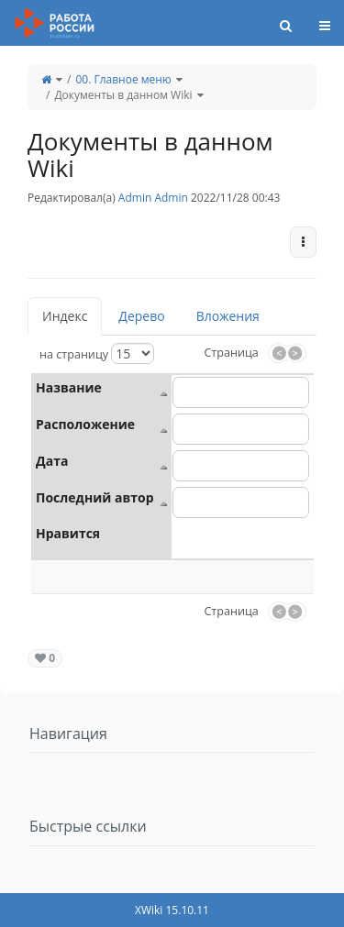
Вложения (228, 316)
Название (69, 387)
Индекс (64, 316)
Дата (52, 460)
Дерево (141, 316)
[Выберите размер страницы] (132, 353)
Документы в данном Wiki (123, 95)
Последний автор (95, 497)
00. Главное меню (123, 79)
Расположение (85, 424)
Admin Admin (153, 197)
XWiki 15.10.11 (172, 910)
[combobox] (240, 465)
